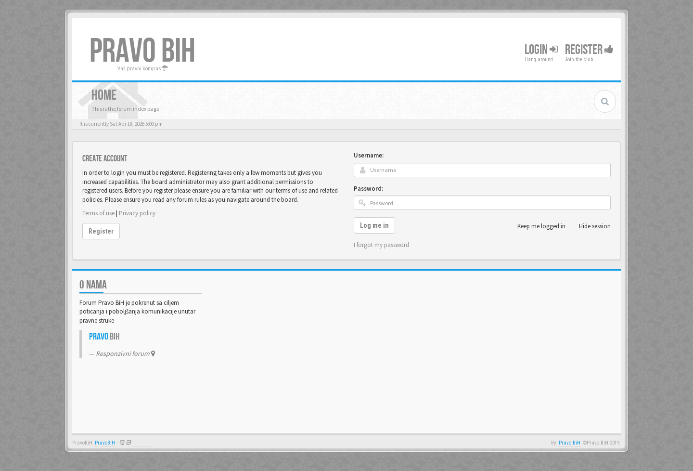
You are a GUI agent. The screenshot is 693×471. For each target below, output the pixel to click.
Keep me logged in (536, 226)
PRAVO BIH (142, 51)
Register (589, 50)
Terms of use (98, 213)
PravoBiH (105, 443)
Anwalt (142, 443)
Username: (369, 155)
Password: (368, 188)
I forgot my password (381, 245)
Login (541, 50)
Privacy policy (137, 213)
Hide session (589, 226)
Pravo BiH (569, 443)
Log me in (374, 225)
